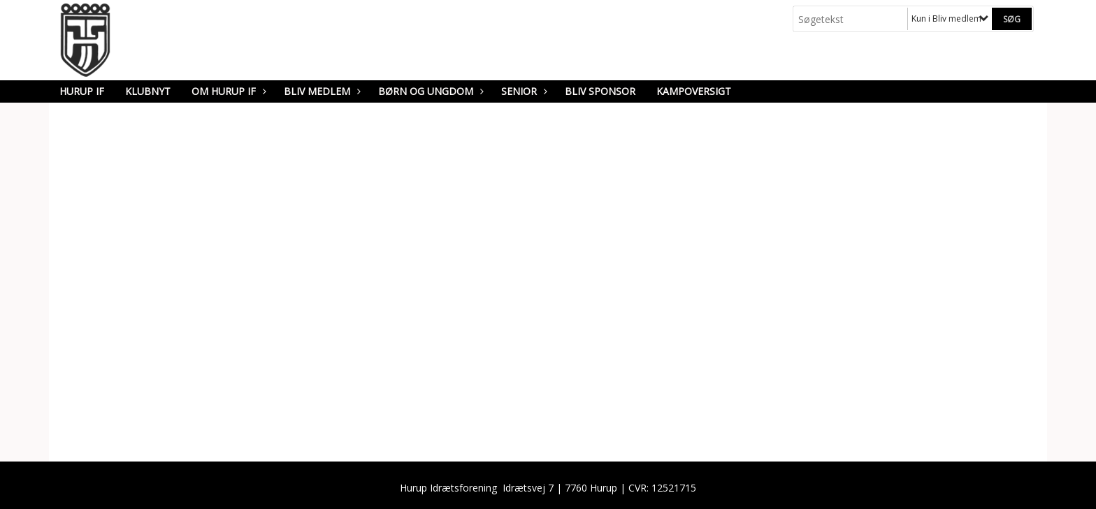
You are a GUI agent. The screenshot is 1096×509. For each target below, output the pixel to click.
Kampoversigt (693, 91)
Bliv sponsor (600, 91)
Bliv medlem (320, 91)
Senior (522, 91)
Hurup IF (81, 91)
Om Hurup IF (227, 91)
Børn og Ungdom (429, 91)
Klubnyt (148, 91)
